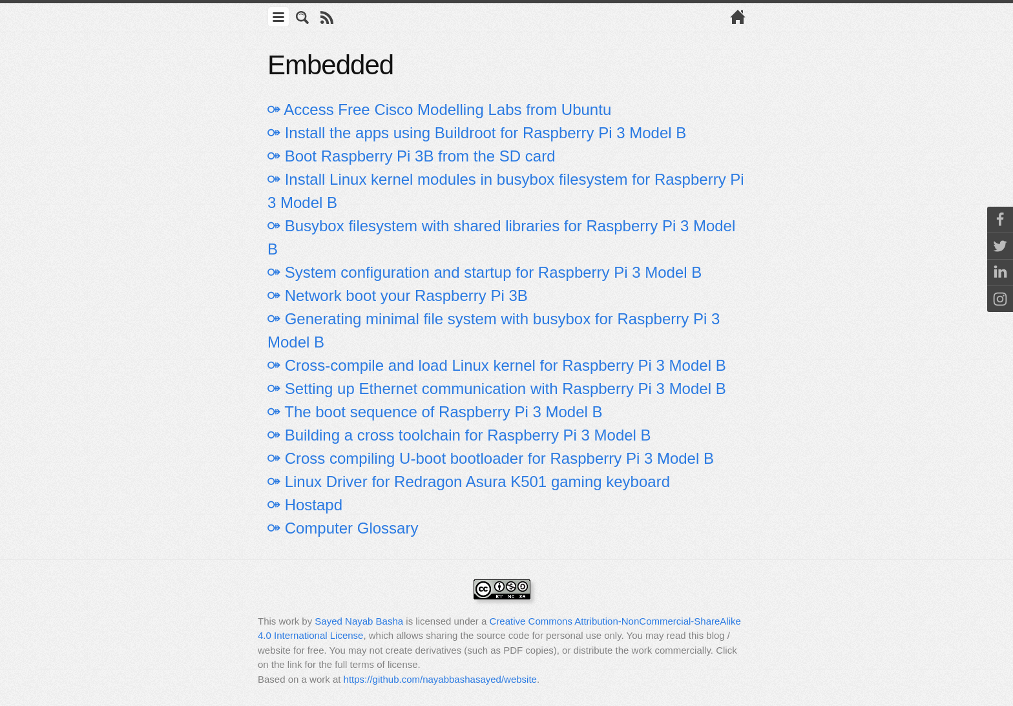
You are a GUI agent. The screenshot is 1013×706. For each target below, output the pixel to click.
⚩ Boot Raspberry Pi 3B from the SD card (411, 156)
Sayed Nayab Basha (359, 621)
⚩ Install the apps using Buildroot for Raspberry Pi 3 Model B (476, 132)
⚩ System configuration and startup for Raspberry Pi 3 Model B (484, 272)
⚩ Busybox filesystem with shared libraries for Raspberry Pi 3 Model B (501, 237)
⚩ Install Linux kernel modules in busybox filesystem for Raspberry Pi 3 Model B (505, 191)
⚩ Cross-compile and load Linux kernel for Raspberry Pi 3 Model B (496, 365)
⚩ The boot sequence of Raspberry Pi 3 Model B (435, 411)
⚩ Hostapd (304, 505)
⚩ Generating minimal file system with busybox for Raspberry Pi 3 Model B (493, 330)
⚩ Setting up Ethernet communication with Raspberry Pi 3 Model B (496, 388)
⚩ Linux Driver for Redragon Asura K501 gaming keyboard (468, 481)
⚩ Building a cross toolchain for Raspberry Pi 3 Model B (459, 435)
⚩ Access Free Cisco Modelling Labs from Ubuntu (439, 109)
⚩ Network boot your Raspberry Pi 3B (397, 295)
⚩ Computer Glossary (342, 528)
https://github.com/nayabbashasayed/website (440, 679)
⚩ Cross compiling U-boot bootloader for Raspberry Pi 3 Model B (490, 458)
